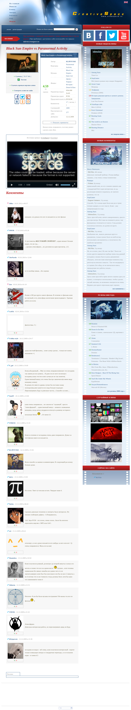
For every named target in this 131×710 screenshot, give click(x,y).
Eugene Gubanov (94, 200)
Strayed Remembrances (99, 384)
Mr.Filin (91, 172)
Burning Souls (96, 116)
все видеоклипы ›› (118, 134)
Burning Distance (97, 127)
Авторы (12, 12)
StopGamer (95, 78)
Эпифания (95, 90)
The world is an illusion (99, 122)
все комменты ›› (119, 289)
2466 (67, 108)
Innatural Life (96, 344)
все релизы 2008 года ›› (116, 391)
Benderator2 (95, 355)
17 (67, 102)
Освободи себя (96, 104)
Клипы (12, 9)
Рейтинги (13, 15)
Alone (93, 338)
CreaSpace (45, 138)
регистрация (17, 29)
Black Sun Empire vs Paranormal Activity (56, 55)
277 (67, 112)
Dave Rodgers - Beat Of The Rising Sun (105, 373)
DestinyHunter (96, 350)
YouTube (54, 138)
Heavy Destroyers (93, 169)
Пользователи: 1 (98, 474)
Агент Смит (95, 84)
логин (9, 29)
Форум (12, 21)
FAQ (11, 18)
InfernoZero (92, 214)
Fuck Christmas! (97, 110)
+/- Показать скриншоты (59, 122)
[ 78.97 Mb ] (22, 76)
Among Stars (95, 72)
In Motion (94, 364)
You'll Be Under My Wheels (101, 379)
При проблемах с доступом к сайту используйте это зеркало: (52, 39)
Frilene (90, 183)
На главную (14, 3)
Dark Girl (69, 76)
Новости (12, 6)
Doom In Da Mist (97, 329)
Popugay (90, 180)
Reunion (94, 324)
